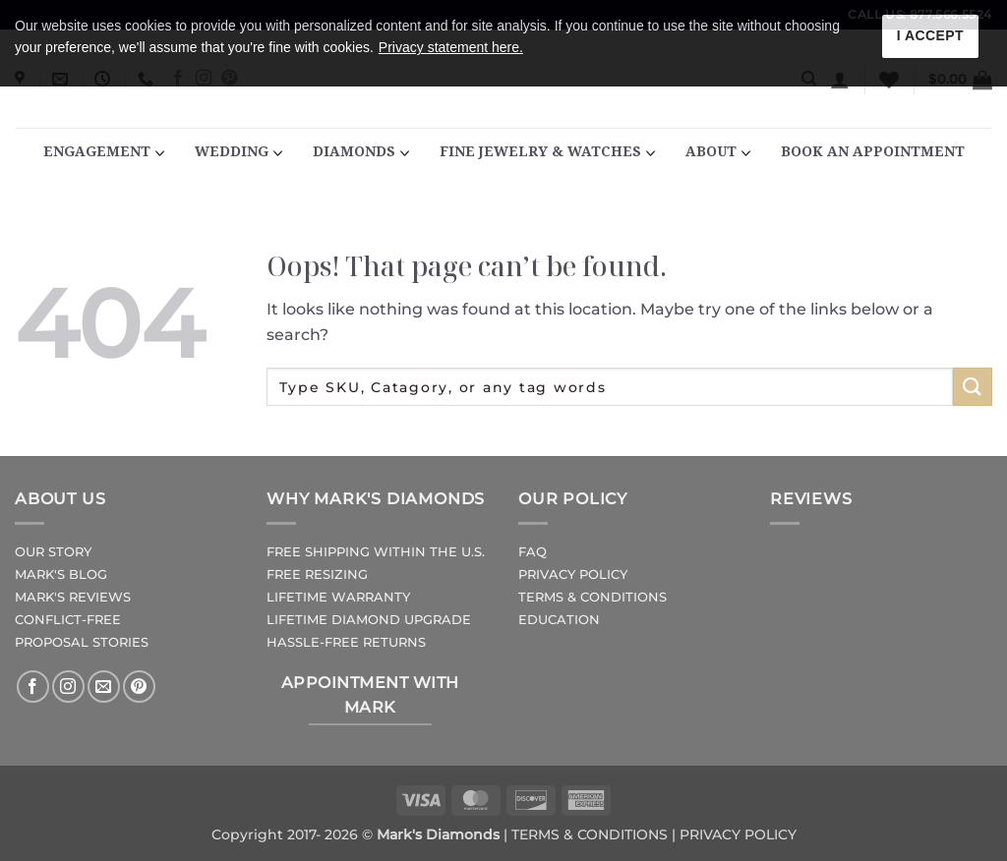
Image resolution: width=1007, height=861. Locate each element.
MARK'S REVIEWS (73, 597)
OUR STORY (53, 552)
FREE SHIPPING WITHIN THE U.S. (376, 552)
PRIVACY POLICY (572, 574)
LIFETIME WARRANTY (338, 597)
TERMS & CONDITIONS (592, 597)
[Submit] (972, 387)
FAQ (532, 552)
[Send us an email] (104, 686)
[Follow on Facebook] (33, 686)
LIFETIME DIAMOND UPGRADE (369, 619)
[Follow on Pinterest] (139, 686)
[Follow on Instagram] (68, 686)
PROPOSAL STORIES (81, 642)
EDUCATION (559, 619)
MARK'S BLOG (61, 574)
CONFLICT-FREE (68, 619)
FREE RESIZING (317, 574)
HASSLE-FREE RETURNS (346, 642)
